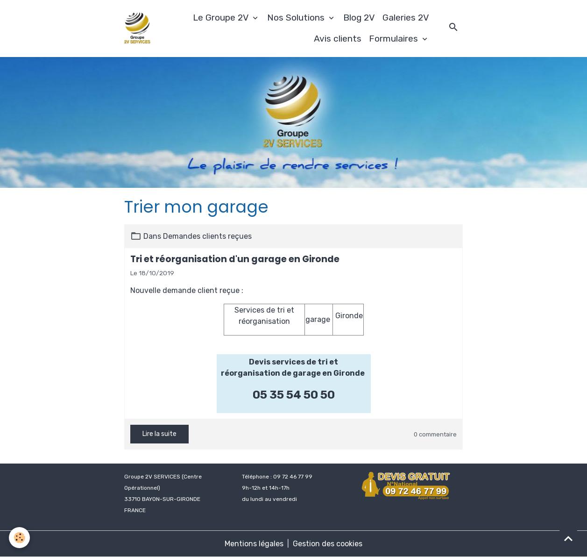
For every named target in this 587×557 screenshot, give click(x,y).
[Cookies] (19, 537)
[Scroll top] (568, 538)
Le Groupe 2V (222, 17)
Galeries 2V (405, 17)
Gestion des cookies (327, 543)
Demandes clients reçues (207, 236)
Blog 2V (359, 17)
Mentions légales (254, 543)
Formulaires (394, 38)
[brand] (137, 28)
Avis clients (337, 38)
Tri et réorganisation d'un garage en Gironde (234, 259)
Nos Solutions (297, 17)
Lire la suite (159, 434)
